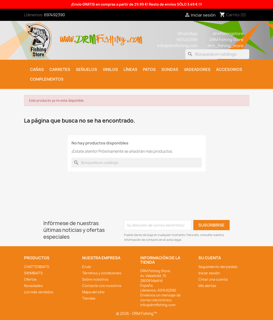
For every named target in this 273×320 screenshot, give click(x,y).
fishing (111, 37)
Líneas (130, 69)
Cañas (37, 69)
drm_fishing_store (225, 45)
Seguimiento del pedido (218, 266)
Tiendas (88, 298)
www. (68, 37)
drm (86, 35)
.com (134, 37)
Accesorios (229, 69)
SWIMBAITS (33, 273)
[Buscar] (217, 54)
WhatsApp (187, 33)
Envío (86, 266)
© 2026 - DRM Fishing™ (136, 313)
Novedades (33, 285)
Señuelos (86, 69)
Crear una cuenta (213, 279)
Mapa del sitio (93, 292)
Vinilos (110, 69)
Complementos (46, 79)
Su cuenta (209, 258)
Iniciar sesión (209, 273)
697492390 (54, 14)
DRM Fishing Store (226, 39)
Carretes (59, 69)
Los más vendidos (38, 292)
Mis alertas (207, 285)
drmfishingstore (228, 33)
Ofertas (30, 279)
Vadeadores (197, 69)
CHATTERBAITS (36, 266)
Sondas (169, 69)
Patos (149, 69)
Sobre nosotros (95, 279)
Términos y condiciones (101, 273)
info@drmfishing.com (177, 45)
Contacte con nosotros (101, 285)
